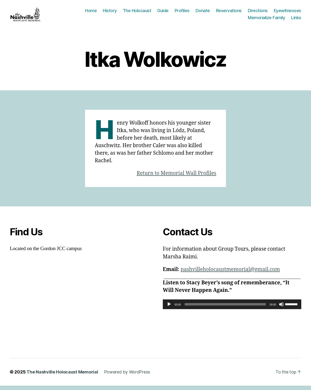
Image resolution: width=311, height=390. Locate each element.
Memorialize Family (266, 19)
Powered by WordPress (127, 376)
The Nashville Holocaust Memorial (62, 376)
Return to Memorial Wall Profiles (176, 177)
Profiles (182, 12)
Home (91, 12)
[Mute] (281, 308)
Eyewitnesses (287, 12)
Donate (203, 12)
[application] (232, 309)
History (110, 12)
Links (296, 19)
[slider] (225, 308)
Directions (258, 12)
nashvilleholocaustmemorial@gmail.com (230, 274)
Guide (163, 12)
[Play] (169, 308)
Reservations (229, 12)
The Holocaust (137, 12)
